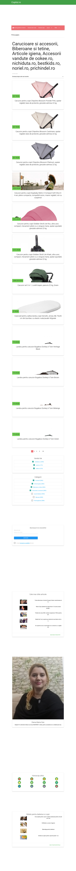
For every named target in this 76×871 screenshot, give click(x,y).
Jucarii (16, 32)
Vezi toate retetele (54, 845)
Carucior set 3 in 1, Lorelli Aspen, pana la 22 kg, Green (38, 285)
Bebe (57, 27)
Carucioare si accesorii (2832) (39, 490)
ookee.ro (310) (39, 468)
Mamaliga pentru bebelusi (48, 829)
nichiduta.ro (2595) (39, 461)
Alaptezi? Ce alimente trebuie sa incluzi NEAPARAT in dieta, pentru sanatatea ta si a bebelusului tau (38, 724)
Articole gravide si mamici (19, 27)
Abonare (25, 538)
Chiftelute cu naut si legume (48, 823)
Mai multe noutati (55, 635)
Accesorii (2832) (39, 480)
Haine (24, 32)
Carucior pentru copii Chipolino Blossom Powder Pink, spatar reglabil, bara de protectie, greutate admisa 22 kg (38, 102)
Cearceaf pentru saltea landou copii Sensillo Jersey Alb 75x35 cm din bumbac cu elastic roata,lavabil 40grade (38, 317)
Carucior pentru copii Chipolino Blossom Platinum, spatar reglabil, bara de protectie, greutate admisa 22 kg (38, 163)
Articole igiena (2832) (39, 483)
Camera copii (41, 27)
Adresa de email (17, 530)
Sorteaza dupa (15, 73)
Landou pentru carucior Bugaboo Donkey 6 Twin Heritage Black (38, 348)
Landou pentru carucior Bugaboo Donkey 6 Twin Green (38, 439)
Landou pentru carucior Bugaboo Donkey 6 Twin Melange (38, 408)
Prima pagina (15, 35)
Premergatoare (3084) (39, 500)
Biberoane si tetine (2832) (39, 487)
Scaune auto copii (32, 27)
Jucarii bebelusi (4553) (39, 494)
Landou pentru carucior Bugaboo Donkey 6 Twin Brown (38, 377)
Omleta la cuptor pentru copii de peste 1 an (48, 835)
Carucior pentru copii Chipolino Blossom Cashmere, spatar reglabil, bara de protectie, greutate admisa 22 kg (38, 132)
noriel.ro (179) (39, 465)
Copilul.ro (16, 2)
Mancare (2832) (39, 497)
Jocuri (49, 27)
